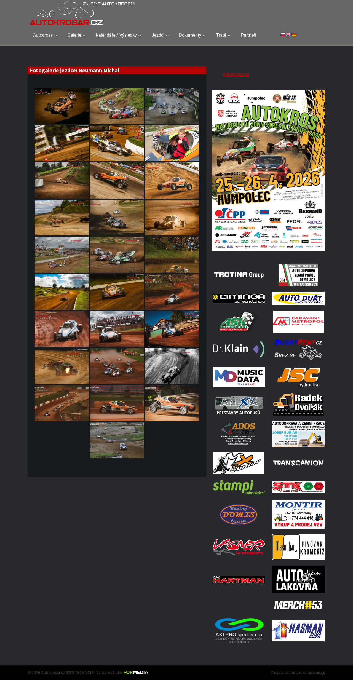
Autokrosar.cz (236, 74)
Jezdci (158, 35)
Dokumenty (190, 35)
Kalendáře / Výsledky (116, 35)
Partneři (248, 35)
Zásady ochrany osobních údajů (298, 672)
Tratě (221, 35)
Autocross (43, 35)
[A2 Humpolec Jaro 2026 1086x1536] (268, 251)
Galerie (74, 35)
